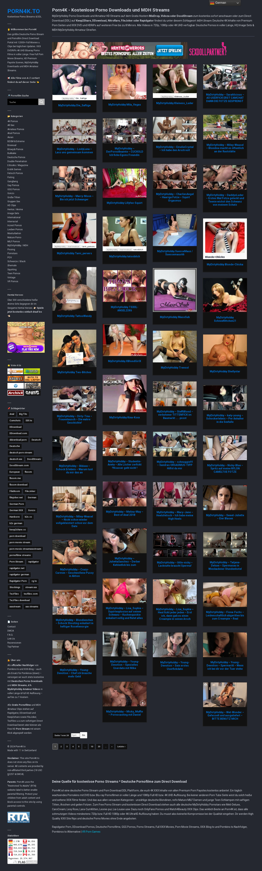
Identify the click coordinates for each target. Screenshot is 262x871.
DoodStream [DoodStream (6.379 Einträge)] (34, 459)
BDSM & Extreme (16, 141)
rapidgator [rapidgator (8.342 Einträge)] (33, 561)
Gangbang (12, 181)
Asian (10, 137)
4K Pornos (12, 121)
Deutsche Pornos (16, 157)
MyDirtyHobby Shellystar (225, 371)
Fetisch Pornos (15, 173)
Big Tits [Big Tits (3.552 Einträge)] (23, 414)
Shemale (12, 265)
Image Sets (13, 213)
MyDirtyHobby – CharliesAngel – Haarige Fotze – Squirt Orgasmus (175, 197)
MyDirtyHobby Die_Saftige (74, 105)
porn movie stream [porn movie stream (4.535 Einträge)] (19, 542)
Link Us (11, 638)
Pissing (11, 249)
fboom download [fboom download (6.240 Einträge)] (18, 484)
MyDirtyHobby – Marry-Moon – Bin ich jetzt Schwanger (74, 198)
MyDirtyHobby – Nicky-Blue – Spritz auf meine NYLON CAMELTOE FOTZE (225, 468)
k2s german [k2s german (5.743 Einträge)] (15, 523)
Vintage (11, 277)
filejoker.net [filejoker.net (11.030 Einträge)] (16, 497)
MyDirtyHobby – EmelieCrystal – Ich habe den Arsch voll (175, 148)
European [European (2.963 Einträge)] (14, 472)
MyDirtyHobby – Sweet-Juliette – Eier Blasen (225, 517)
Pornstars (12, 253)
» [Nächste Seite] (111, 746)
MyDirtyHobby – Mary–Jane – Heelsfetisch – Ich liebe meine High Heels (174, 515)
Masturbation (14, 233)
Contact (11, 626)
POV (9, 257)
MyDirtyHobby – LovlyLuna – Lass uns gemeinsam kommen (74, 150)
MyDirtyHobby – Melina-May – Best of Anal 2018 (124, 513)
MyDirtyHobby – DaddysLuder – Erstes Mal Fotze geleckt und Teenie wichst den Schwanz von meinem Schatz (225, 199)
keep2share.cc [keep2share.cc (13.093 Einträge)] (17, 529)
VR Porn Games (91, 831)
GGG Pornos (13, 189)
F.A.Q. (10, 635)
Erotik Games (14, 169)
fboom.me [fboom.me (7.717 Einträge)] (15, 478)
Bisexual (11, 145)
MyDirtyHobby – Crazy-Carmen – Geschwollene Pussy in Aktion (74, 572)
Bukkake (11, 153)
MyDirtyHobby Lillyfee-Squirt (124, 202)
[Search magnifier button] (41, 102)
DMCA (10, 630)
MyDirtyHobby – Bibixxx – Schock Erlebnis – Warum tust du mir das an (74, 469)
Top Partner (13, 646)
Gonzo (10, 193)
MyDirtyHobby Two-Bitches (74, 372)
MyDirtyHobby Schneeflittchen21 (225, 319)
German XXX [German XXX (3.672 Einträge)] (16, 510)
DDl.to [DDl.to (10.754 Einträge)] (29, 420)
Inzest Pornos (14, 225)
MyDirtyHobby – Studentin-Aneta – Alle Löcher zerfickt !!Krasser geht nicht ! (125, 464)
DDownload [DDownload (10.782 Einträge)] (15, 427)
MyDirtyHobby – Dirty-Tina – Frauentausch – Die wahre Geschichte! (74, 419)
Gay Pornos (13, 185)
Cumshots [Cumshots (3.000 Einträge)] (15, 420)
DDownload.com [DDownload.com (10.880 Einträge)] (18, 433)
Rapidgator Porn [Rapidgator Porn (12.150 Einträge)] (18, 581)
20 (99, 746)
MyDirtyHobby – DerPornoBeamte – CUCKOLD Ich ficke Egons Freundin (124, 151)
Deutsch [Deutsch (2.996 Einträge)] (36, 440)
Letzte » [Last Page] (121, 746)
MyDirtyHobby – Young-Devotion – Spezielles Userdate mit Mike (124, 665)
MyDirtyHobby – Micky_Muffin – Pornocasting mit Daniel (124, 713)
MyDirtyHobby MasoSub (175, 317)
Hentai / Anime (15, 209)
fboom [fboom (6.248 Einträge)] (28, 472)
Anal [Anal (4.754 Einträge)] (11, 414)
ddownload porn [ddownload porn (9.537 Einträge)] (18, 440)
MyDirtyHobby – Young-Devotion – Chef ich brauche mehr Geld (74, 673)
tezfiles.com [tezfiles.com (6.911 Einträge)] (31, 594)
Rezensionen (14, 643)
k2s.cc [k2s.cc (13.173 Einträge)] (28, 517)
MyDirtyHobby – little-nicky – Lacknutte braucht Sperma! (175, 564)
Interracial (12, 221)
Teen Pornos (13, 273)
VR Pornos (12, 281)
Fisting (10, 177)
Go (83, 735)
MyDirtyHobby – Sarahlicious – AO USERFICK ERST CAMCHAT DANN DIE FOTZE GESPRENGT (225, 98)
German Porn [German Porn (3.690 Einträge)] (16, 504)
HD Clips (11, 205)
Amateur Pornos (15, 129)
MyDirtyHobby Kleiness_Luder (174, 103)
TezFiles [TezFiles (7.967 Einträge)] (14, 594)
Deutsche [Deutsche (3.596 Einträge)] (14, 446)
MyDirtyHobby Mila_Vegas (124, 104)
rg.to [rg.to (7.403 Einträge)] (34, 581)
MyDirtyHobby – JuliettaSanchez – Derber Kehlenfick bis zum (124, 561)
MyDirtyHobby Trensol (175, 367)
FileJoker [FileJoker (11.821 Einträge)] (30, 491)
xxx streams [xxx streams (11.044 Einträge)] (31, 606)
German (218, 3)
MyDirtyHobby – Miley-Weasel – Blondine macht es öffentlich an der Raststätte (225, 148)
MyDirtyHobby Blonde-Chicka (225, 264)
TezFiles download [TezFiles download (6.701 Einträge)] (19, 600)
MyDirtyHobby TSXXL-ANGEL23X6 (124, 309)
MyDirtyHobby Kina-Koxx (124, 417)
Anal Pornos (13, 133)
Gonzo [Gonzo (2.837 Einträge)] (31, 510)
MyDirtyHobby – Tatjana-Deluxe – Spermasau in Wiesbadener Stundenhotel (225, 565)
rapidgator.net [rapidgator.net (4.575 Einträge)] (16, 568)
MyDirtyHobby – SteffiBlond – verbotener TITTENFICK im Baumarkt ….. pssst (175, 414)
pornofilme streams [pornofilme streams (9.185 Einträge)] (20, 555)
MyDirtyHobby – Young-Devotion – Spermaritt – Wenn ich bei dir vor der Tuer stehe (225, 665)
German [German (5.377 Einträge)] (32, 497)
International (13, 217)
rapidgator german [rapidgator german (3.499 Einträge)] (19, 574)
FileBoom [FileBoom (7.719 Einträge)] (14, 491)
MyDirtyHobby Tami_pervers (74, 253)
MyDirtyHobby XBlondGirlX (124, 361)
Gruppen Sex (13, 201)
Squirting (12, 269)
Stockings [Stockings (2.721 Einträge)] (14, 587)
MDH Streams (19, 685)
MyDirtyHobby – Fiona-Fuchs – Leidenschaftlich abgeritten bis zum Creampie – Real (225, 615)
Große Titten (13, 197)
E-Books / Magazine (17, 165)
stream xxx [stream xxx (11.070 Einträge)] (31, 587)
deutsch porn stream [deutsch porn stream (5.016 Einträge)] (20, 452)
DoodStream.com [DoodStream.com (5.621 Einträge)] (19, 465)
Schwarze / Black (16, 261)
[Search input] (20, 102)
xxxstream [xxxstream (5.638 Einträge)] (14, 606)
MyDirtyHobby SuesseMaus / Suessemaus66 (175, 253)
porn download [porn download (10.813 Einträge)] (17, 536)
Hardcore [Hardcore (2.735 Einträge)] (14, 517)
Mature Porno (14, 237)
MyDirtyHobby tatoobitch (124, 256)
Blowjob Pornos (15, 149)
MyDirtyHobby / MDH (17, 245)
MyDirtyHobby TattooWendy (74, 315)
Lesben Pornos (15, 229)
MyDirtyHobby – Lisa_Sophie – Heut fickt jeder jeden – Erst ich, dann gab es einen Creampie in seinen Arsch (175, 614)
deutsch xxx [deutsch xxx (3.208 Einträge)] (15, 459)
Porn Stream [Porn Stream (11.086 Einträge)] (16, 561)
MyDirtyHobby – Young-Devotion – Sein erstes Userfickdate (174, 665)
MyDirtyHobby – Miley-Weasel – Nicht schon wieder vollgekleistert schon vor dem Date (74, 521)
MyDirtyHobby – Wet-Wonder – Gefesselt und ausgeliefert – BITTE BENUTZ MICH (225, 715)
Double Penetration (17, 161)
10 (92, 746)
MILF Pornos (13, 241)
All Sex (10, 125)
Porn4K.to (23, 11)
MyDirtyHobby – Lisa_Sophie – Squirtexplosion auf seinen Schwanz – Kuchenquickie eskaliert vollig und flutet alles (124, 613)
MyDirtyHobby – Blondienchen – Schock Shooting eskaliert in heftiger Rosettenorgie (74, 623)
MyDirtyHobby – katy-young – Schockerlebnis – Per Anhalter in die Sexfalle (225, 418)
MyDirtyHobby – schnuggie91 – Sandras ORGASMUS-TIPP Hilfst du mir (175, 465)
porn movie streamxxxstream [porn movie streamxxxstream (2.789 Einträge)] (25, 549)
